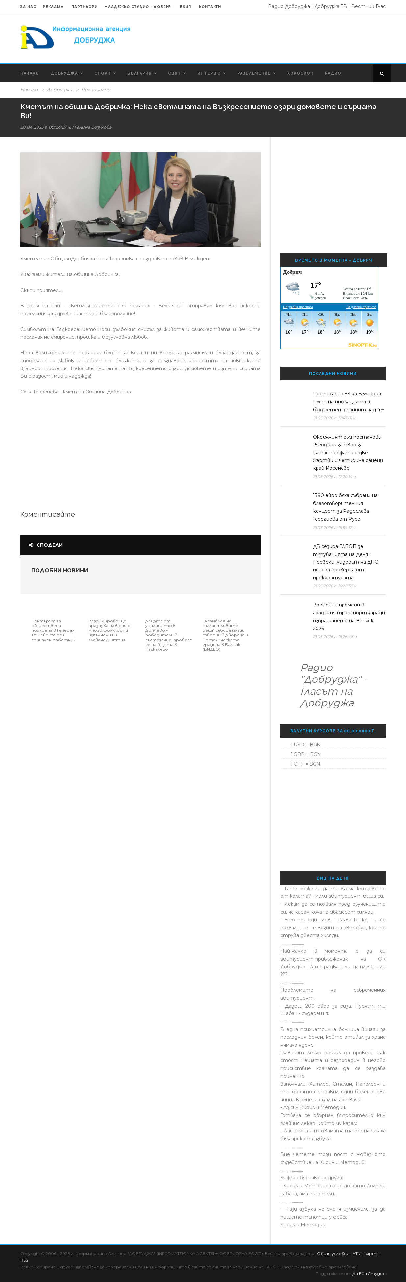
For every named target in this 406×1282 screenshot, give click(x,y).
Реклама (54, 7)
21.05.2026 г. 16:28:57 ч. (335, 585)
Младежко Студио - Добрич (138, 7)
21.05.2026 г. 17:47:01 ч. (334, 417)
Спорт (102, 73)
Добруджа (64, 73)
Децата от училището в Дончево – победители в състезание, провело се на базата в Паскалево (168, 635)
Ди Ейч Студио (369, 1273)
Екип (185, 7)
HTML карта (365, 1253)
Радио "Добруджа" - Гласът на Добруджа (333, 685)
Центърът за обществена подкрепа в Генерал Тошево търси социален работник (53, 630)
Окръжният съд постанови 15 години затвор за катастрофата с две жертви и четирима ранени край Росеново (348, 452)
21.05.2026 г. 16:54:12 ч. (334, 527)
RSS (24, 1260)
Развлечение (254, 73)
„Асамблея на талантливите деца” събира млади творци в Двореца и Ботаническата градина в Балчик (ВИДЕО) (225, 635)
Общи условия (333, 1253)
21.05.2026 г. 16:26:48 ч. (335, 636)
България (139, 73)
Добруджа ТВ (330, 6)
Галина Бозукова (93, 127)
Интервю (209, 73)
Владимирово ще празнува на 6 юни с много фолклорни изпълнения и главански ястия (109, 630)
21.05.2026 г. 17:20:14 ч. (335, 476)
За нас (28, 7)
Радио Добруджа (289, 6)
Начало (29, 73)
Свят (174, 73)
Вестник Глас (368, 6)
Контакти (210, 7)
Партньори (84, 7)
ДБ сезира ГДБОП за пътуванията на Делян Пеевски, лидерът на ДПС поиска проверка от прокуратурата (345, 562)
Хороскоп (300, 73)
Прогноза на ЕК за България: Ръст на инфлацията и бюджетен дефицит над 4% (349, 402)
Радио (333, 73)
